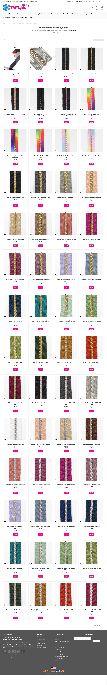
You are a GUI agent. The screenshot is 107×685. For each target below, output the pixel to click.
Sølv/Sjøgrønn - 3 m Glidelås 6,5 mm (15, 568)
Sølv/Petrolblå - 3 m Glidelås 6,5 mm (91, 527)
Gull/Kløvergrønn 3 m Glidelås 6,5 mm (92, 321)
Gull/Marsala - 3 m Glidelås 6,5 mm (66, 239)
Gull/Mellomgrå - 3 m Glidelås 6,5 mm (66, 198)
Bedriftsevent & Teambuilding (61, 656)
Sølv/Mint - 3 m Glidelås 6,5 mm (40, 568)
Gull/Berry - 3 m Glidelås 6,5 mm (91, 239)
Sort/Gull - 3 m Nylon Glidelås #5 (92, 74)
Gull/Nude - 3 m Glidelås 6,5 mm (15, 239)
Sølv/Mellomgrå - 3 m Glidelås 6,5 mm (91, 403)
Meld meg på (96, 640)
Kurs (56, 663)
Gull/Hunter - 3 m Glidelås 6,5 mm (41, 362)
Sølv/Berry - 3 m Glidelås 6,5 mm (66, 484)
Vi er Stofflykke (58, 651)
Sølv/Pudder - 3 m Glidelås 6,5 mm (40, 444)
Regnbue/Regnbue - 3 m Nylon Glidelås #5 (15, 156)
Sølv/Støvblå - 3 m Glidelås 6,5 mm (40, 526)
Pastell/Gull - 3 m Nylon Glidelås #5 (91, 155)
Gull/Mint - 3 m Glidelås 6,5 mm (66, 321)
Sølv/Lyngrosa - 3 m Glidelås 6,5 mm (92, 485)
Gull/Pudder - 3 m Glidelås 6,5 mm (91, 197)
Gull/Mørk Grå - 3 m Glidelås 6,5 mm (40, 197)
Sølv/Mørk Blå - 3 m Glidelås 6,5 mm (66, 527)
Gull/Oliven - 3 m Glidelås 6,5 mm (15, 362)
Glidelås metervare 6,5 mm (32, 23)
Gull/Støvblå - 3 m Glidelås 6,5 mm (91, 279)
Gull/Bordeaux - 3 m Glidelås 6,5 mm (15, 403)
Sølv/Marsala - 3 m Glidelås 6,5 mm (15, 484)
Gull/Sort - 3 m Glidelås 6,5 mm (15, 197)
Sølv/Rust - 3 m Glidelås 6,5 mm (66, 610)
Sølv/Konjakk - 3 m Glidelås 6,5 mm (40, 610)
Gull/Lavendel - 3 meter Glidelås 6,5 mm (66, 280)
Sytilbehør (8, 23)
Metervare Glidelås (20, 23)
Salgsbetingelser (70, 1)
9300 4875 (39, 645)
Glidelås (13, 23)
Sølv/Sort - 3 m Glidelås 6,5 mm (40, 403)
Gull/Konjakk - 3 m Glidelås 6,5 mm (66, 362)
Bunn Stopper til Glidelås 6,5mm (41, 74)
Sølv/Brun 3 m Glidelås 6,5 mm (91, 444)
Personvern (57, 639)
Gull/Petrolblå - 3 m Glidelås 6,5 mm (15, 321)
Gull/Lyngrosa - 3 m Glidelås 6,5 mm (40, 280)
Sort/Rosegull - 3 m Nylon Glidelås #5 (15, 114)
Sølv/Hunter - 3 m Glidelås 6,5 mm (15, 610)
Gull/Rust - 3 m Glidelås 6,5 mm (91, 362)
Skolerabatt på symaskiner (61, 654)
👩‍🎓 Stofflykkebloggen (59, 647)
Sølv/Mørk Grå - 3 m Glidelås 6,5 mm (66, 403)
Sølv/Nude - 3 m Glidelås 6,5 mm (66, 444)
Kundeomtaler (58, 649)
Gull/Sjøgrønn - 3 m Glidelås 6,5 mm (40, 321)
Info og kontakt (79, 1)
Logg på (85, 1)
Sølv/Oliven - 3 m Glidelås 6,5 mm (92, 568)
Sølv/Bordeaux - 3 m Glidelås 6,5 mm (92, 610)
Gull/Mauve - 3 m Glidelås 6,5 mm (15, 279)
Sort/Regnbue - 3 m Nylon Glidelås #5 (66, 114)
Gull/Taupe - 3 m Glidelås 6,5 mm (41, 239)
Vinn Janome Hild (99, 1)
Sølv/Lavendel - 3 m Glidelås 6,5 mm (15, 527)
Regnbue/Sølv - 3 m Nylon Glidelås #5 (91, 114)
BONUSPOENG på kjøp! (60, 658)
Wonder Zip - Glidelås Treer (15, 74)
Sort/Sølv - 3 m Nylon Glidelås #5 (66, 74)
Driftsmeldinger (58, 660)
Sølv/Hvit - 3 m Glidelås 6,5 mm (15, 444)
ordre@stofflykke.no (42, 647)
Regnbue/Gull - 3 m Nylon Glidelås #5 (40, 156)
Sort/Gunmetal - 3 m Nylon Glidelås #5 (40, 114)
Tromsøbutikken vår (59, 645)
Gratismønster (92, 1)
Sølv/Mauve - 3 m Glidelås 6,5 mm (41, 484)
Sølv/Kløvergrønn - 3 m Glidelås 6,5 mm (66, 568)
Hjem (4, 23)
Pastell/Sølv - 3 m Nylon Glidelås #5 (66, 156)
